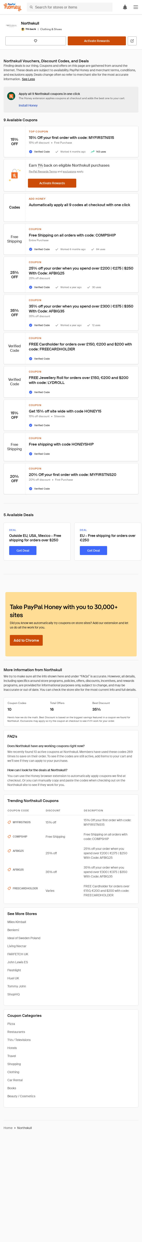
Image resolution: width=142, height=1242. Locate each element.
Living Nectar (16, 946)
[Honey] (12, 7)
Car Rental (15, 1080)
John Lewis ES (17, 962)
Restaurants (16, 1032)
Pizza (11, 1024)
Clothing (13, 1072)
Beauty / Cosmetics (21, 1096)
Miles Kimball (16, 922)
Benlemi (13, 930)
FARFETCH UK (17, 954)
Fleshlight (14, 970)
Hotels (12, 1048)
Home (8, 1128)
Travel (11, 1056)
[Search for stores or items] (69, 7)
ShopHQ (13, 994)
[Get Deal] (22, 550)
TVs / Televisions (19, 1040)
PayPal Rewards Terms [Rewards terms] (43, 171)
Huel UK (13, 978)
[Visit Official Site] (132, 40)
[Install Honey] (28, 105)
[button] (135, 7)
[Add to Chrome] (26, 640)
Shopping (14, 1064)
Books (11, 1088)
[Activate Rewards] (97, 40)
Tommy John (16, 986)
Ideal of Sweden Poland (23, 938)
